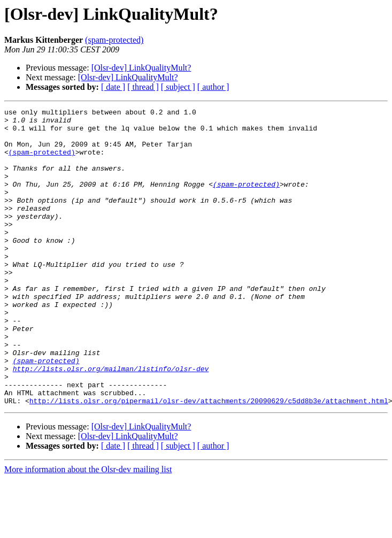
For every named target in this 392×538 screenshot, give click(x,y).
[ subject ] (178, 86)
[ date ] (113, 86)
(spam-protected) (114, 39)
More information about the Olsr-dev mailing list (88, 528)
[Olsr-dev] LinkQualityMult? (141, 67)
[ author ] (213, 86)
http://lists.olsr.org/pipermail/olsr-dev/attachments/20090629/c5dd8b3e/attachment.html (208, 460)
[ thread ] (143, 86)
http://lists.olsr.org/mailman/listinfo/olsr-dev (111, 421)
